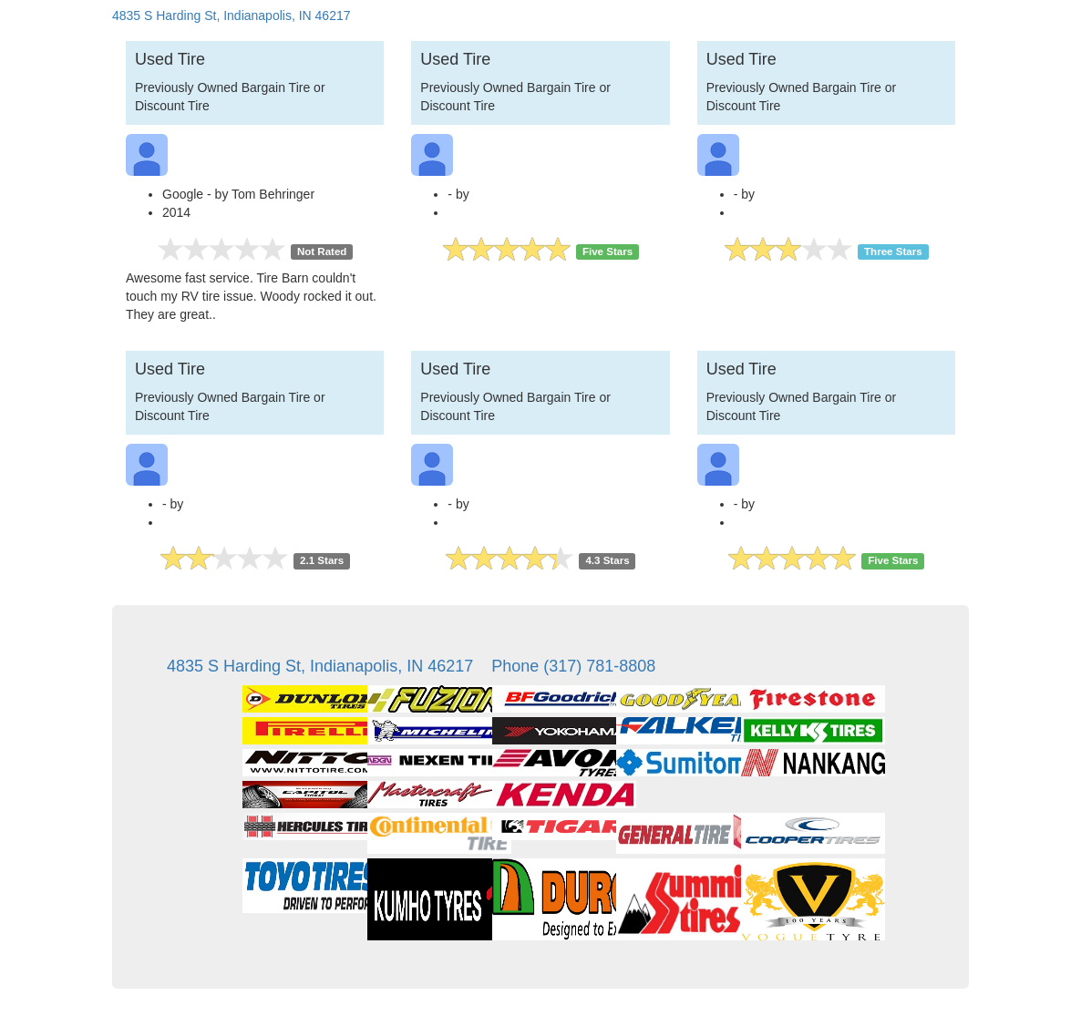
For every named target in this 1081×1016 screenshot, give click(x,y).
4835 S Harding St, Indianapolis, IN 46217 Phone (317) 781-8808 (411, 666)
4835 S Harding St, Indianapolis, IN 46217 (231, 15)
